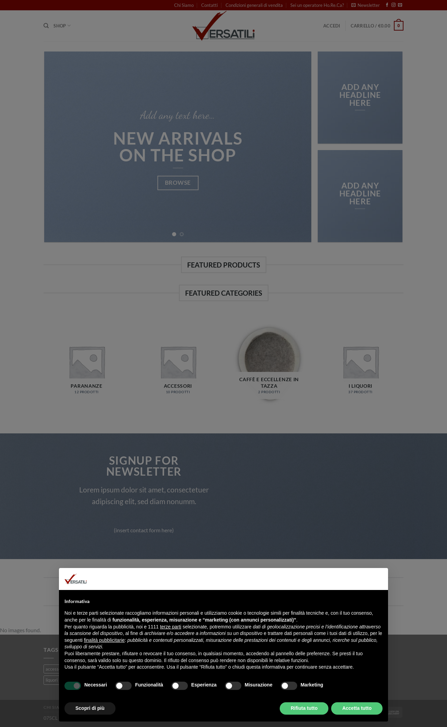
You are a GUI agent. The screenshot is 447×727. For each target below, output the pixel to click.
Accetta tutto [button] (357, 708)
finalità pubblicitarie (104, 640)
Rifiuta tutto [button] (304, 708)
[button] (379, 578)
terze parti (170, 626)
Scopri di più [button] (90, 708)
